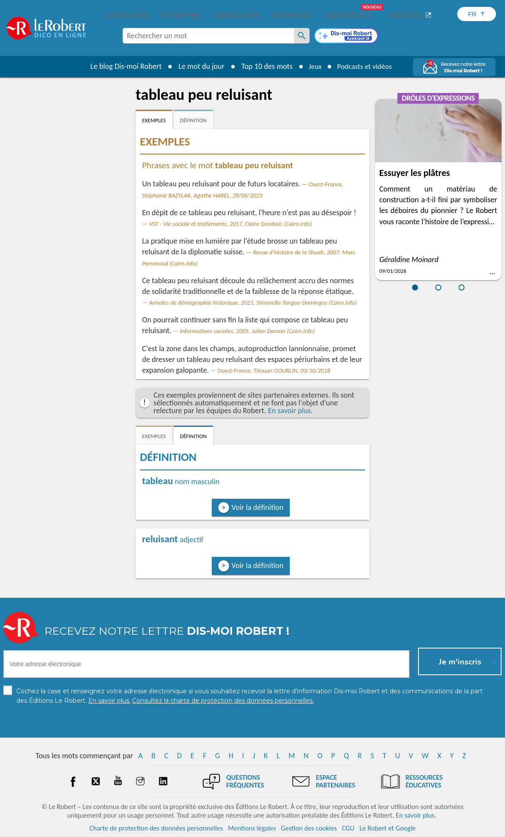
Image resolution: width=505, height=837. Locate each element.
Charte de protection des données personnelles (156, 828)
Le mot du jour (198, 66)
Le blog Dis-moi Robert (122, 66)
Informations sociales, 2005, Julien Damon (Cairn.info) (247, 331)
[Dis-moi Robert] (346, 36)
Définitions (128, 15)
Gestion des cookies (309, 828)
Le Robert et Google (387, 828)
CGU (348, 828)
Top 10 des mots (263, 66)
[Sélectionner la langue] (476, 14)
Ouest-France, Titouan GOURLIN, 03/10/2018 (273, 370)
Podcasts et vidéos (365, 66)
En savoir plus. (290, 410)
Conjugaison (236, 15)
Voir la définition (258, 507)
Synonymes (180, 15)
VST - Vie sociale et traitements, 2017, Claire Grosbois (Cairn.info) (230, 224)
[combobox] (208, 35)
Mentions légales (252, 828)
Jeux (313, 66)
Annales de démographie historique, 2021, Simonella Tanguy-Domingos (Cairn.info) (253, 302)
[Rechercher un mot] (302, 35)
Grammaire (292, 15)
